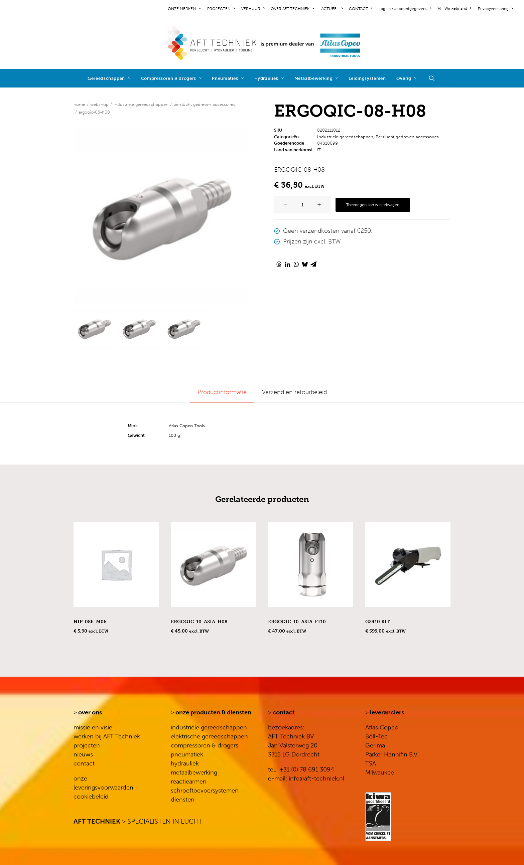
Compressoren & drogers (171, 78)
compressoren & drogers (204, 745)
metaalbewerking (194, 772)
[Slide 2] (139, 328)
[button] (435, 78)
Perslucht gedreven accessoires (204, 104)
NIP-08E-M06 (90, 622)
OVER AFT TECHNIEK (292, 8)
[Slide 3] (184, 328)
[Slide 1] (94, 328)
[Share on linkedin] (287, 264)
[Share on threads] (279, 264)
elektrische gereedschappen (209, 736)
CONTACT (360, 8)
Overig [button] (406, 78)
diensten (182, 799)
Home (79, 104)
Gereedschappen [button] (109, 78)
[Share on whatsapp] (296, 264)
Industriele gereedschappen (141, 104)
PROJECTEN (221, 8)
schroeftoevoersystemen (205, 790)
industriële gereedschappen (209, 727)
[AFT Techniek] (262, 43)
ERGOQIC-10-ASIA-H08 (199, 622)
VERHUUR (252, 8)
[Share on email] (313, 264)
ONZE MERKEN (184, 8)
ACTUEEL (332, 8)
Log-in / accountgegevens (405, 8)
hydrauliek (185, 763)
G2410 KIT (377, 622)
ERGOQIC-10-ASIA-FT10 (297, 622)
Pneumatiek (228, 78)
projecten (87, 745)
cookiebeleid (91, 796)
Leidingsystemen (367, 78)
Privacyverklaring (495, 8)
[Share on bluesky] (305, 264)
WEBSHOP (99, 104)
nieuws (83, 754)
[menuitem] (185, 8)
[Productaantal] (302, 204)
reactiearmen (189, 781)
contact (84, 763)
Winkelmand (457, 8)
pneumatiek (187, 754)
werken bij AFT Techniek (107, 736)
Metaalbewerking (316, 78)
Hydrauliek (269, 78)
